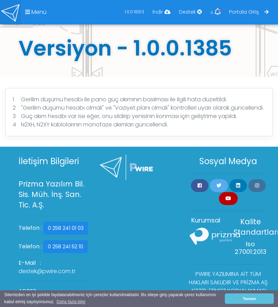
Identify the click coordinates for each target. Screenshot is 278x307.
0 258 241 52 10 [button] (65, 246)
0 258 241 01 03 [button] (66, 228)
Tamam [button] (249, 299)
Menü (36, 12)
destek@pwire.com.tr (47, 271)
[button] (199, 185)
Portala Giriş (249, 11)
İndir (161, 11)
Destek (190, 11)
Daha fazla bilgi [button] (71, 301)
